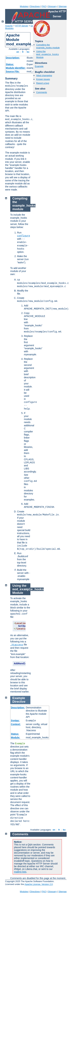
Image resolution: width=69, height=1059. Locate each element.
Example (39, 66)
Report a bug (42, 83)
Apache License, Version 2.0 (38, 884)
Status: (10, 64)
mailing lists (20, 871)
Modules (24, 6)
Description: (13, 57)
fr (23, 52)
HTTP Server (21, 25)
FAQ (44, 6)
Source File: (12, 71)
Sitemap (62, 6)
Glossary (52, 6)
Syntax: (15, 720)
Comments (41, 92)
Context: (16, 724)
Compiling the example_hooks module (48, 46)
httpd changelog (44, 75)
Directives (35, 6)
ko (28, 52)
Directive (18, 701)
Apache (9, 25)
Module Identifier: (16, 68)
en (18, 52)
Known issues (43, 79)
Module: (15, 737)
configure (23, 235)
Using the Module (47, 54)
